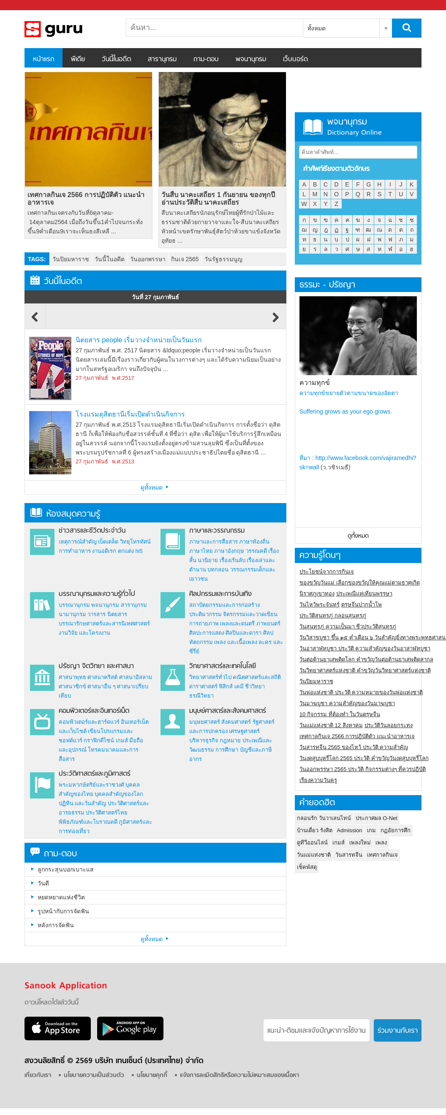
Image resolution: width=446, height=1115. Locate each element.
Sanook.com (25, 5)
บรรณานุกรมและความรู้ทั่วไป (97, 594)
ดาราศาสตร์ (203, 686)
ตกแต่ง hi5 (130, 551)
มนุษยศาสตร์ (204, 722)
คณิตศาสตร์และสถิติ (257, 677)
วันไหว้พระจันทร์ (319, 604)
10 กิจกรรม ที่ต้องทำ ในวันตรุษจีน (339, 714)
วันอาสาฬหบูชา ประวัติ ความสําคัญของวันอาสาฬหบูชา (364, 648)
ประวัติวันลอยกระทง (388, 725)
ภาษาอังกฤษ (229, 551)
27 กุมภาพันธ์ (92, 378)
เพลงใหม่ (360, 842)
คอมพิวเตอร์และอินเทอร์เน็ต (94, 711)
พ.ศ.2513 (123, 461)
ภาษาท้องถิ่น (254, 542)
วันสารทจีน (348, 855)
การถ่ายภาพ (204, 623)
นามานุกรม (72, 614)
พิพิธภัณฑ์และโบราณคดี (88, 822)
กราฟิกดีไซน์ (99, 740)
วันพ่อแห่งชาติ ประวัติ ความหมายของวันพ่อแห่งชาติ (361, 692)
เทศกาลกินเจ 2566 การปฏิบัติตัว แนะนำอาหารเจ (85, 198)
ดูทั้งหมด (155, 487)
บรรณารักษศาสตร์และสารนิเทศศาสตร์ (104, 623)
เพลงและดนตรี (237, 623)
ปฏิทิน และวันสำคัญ (82, 803)
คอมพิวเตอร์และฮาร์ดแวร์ (89, 722)
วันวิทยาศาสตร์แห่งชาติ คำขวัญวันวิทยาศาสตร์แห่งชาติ (365, 670)
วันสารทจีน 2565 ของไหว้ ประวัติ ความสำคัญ (353, 747)
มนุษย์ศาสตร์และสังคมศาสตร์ (227, 711)
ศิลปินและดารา (243, 633)
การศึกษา (226, 750)
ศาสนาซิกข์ (72, 686)
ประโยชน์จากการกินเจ (326, 571)
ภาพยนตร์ (268, 623)
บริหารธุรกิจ (203, 740)
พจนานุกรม (251, 59)
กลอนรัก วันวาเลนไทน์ (324, 818)
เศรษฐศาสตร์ (244, 731)
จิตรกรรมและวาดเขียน (250, 614)
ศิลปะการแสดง (206, 633)
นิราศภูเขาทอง (316, 593)
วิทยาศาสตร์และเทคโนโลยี (222, 666)
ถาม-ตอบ (206, 59)
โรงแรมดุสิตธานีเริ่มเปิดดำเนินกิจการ (130, 414)
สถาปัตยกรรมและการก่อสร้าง (224, 605)
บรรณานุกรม (74, 605)
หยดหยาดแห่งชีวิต (61, 897)
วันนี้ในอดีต (116, 59)
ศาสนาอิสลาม (135, 677)
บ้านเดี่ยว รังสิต (314, 830)
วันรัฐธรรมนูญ (223, 259)
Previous (35, 321)
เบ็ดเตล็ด (108, 542)
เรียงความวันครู (318, 780)
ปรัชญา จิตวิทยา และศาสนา (96, 666)
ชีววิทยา (255, 686)
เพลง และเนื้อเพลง (235, 642)
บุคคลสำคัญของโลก (119, 794)
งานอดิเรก (104, 551)
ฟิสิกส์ (226, 686)
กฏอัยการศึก (396, 830)
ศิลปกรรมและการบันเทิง (220, 594)
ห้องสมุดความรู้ (65, 514)
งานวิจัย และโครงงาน (85, 633)
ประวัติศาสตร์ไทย (107, 812)
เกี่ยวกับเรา (37, 1075)
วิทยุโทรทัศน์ (135, 542)
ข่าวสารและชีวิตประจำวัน (92, 530)
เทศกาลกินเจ (382, 855)
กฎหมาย (230, 740)
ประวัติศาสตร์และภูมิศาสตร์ (95, 774)
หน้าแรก (43, 59)
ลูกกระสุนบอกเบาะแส (66, 869)
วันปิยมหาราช (70, 259)
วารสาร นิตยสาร (107, 614)
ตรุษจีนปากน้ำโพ (361, 604)
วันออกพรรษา (148, 259)
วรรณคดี (256, 551)
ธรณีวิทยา (201, 696)
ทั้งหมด (316, 28)
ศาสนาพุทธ (72, 677)
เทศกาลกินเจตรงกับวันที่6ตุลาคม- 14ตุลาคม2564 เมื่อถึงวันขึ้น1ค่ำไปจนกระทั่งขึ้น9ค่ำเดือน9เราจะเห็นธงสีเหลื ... (84, 222)
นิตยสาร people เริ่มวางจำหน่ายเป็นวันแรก (139, 340)
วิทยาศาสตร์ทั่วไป (210, 677)
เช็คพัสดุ (307, 867)
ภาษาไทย (201, 551)
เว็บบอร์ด (295, 59)
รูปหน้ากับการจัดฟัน (63, 911)
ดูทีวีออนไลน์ (312, 842)
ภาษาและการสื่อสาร (213, 542)
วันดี (43, 883)
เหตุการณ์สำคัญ (78, 542)
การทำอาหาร (75, 551)
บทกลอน (217, 569)
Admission (349, 830)
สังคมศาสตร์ (236, 722)
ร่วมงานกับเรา (398, 1031)
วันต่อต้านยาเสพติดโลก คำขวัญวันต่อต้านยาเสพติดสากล (366, 659)
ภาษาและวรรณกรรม (217, 530)
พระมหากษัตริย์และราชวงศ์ (91, 785)
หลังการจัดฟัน (56, 925)
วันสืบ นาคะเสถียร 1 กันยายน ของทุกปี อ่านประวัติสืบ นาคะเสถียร (218, 198)
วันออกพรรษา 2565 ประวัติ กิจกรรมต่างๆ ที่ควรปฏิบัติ (362, 769)
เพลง (381, 842)
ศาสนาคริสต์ (102, 677)
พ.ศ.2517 (123, 378)
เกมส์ (122, 740)
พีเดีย (78, 59)
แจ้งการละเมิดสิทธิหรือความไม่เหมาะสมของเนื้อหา (239, 1075)
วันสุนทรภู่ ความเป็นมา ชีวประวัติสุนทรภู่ (347, 626)
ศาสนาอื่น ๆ (101, 686)
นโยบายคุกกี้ (152, 1075)
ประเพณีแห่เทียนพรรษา (364, 593)
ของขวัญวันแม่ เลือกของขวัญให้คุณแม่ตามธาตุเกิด (359, 582)
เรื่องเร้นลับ (232, 560)
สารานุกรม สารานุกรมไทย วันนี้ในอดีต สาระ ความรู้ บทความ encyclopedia (68, 29)
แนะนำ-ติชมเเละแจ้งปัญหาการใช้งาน (316, 1031)
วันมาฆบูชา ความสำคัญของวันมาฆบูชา (347, 703)
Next (276, 321)
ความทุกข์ (314, 382)
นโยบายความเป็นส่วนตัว (94, 1075)
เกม (371, 830)
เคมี (239, 686)
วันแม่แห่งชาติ (314, 855)
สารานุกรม (162, 59)
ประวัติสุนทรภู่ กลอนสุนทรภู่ (332, 615)
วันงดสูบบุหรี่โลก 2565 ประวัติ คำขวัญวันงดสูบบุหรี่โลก (364, 758)
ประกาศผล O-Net (376, 818)
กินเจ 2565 (185, 259)
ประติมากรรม (205, 614)
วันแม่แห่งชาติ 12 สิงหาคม (331, 725)
